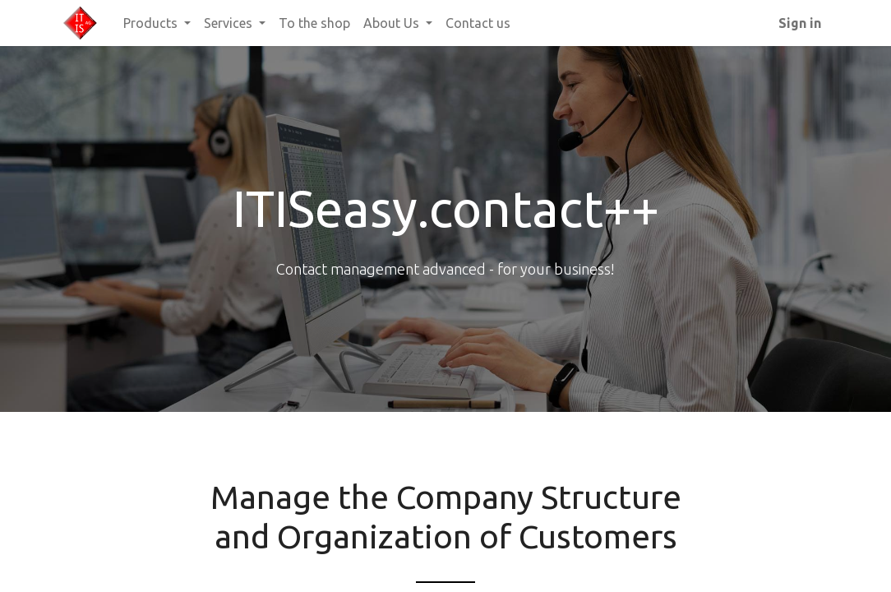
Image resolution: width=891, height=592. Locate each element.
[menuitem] (314, 23)
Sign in (799, 23)
